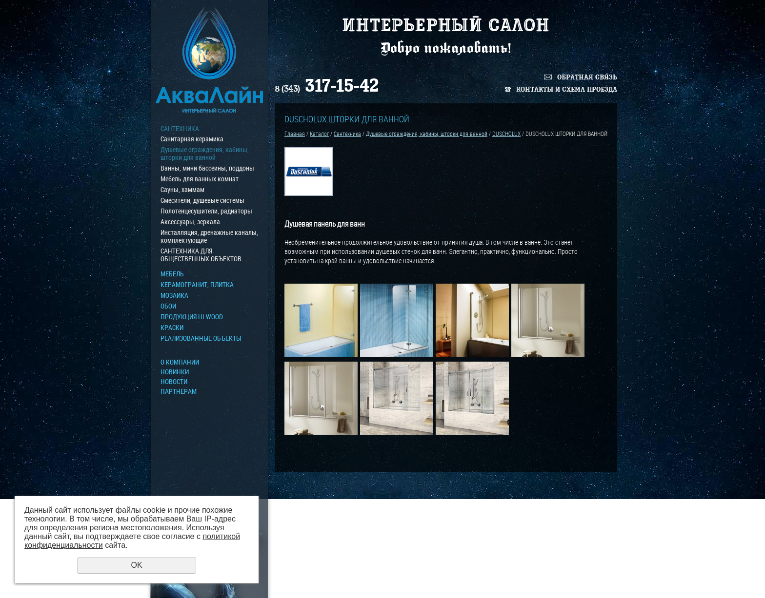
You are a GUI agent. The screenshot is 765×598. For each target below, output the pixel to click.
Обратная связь (587, 77)
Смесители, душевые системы (202, 200)
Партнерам (179, 391)
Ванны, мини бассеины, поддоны (207, 168)
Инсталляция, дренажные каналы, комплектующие (209, 236)
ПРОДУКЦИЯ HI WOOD (192, 317)
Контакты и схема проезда (566, 89)
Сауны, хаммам (182, 189)
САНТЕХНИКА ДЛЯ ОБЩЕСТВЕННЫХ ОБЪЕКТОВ (201, 255)
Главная (294, 133)
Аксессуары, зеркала (190, 222)
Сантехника (180, 129)
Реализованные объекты (201, 338)
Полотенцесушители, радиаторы (206, 211)
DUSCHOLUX (506, 133)
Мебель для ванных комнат (200, 179)
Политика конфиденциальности (573, 578)
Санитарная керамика (192, 139)
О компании (180, 362)
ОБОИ (168, 306)
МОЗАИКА (174, 295)
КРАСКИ (172, 327)
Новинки (175, 372)
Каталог (319, 133)
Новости (174, 382)
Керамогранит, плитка (197, 285)
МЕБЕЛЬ (172, 274)
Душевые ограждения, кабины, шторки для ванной (205, 153)
